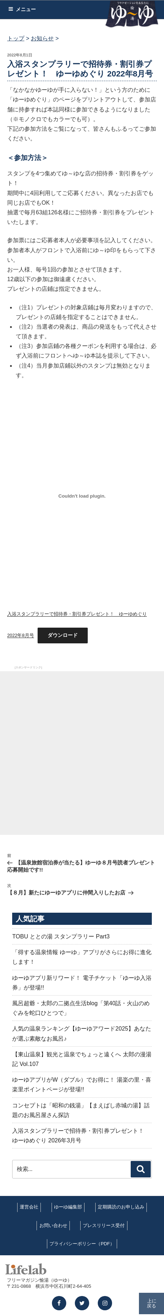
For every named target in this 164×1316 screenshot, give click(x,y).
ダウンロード (63, 635)
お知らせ (42, 38)
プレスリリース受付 (104, 1225)
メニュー (22, 9)
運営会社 (29, 1207)
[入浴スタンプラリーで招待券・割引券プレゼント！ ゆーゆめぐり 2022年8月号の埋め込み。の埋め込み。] (82, 496)
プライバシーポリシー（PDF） (82, 1243)
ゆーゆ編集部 (68, 1207)
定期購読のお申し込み (121, 1207)
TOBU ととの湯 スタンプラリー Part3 (61, 936)
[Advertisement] (82, 753)
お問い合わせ (53, 1225)
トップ (15, 38)
